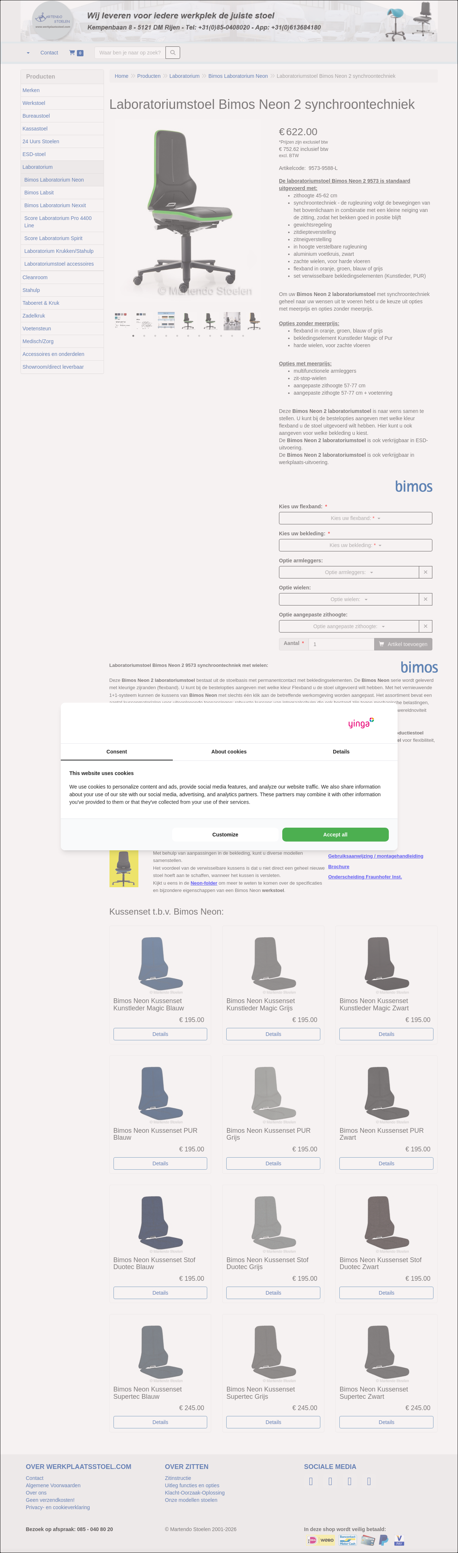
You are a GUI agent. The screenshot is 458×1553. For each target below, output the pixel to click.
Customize (225, 835)
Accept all (335, 835)
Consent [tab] (117, 752)
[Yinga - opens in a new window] (361, 722)
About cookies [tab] (228, 752)
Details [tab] (341, 752)
